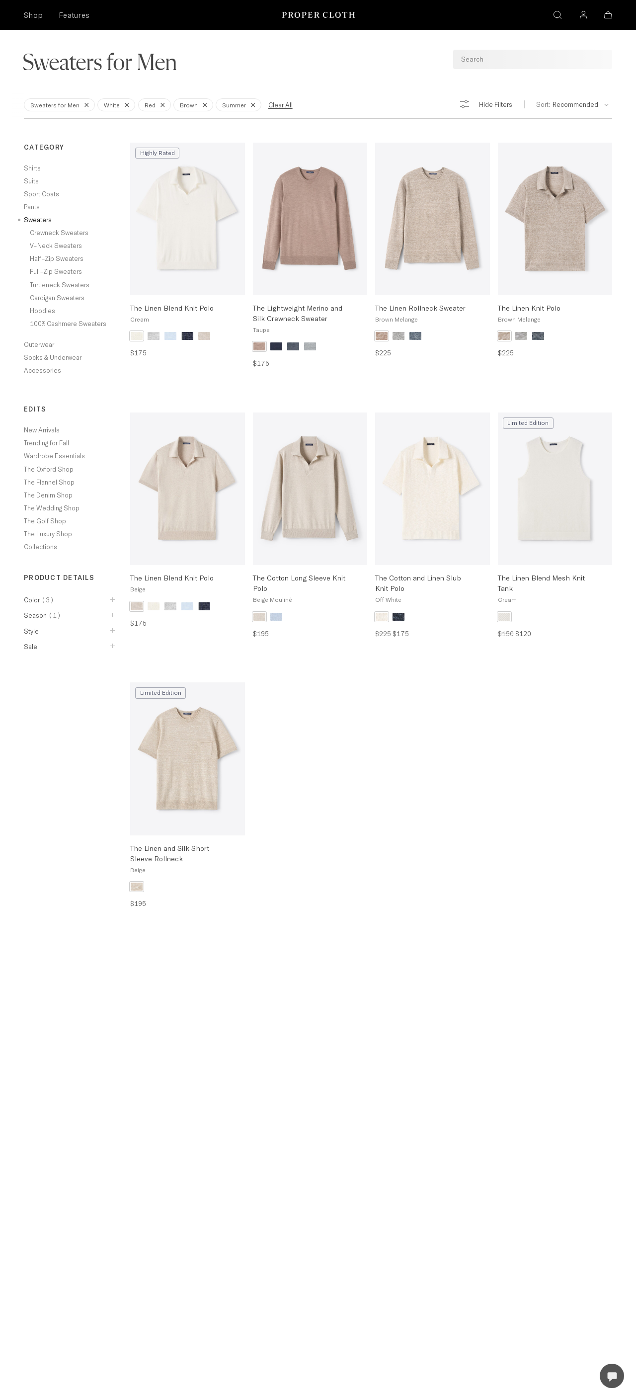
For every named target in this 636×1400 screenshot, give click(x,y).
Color (39, 600)
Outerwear (39, 344)
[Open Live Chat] (612, 1376)
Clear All (280, 105)
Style (31, 631)
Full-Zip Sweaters (56, 271)
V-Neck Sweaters (56, 245)
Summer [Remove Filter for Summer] (240, 104)
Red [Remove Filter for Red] (156, 104)
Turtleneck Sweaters (59, 285)
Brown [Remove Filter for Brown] (195, 104)
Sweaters (38, 220)
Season (42, 615)
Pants (32, 207)
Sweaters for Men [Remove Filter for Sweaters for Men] (61, 104)
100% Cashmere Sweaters (68, 324)
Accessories (42, 370)
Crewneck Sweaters (59, 233)
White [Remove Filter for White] (118, 104)
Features (74, 15)
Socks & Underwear (52, 357)
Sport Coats (41, 194)
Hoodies (42, 311)
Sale (30, 647)
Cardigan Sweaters (57, 298)
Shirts (32, 168)
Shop (33, 15)
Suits (31, 181)
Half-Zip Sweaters (56, 258)
